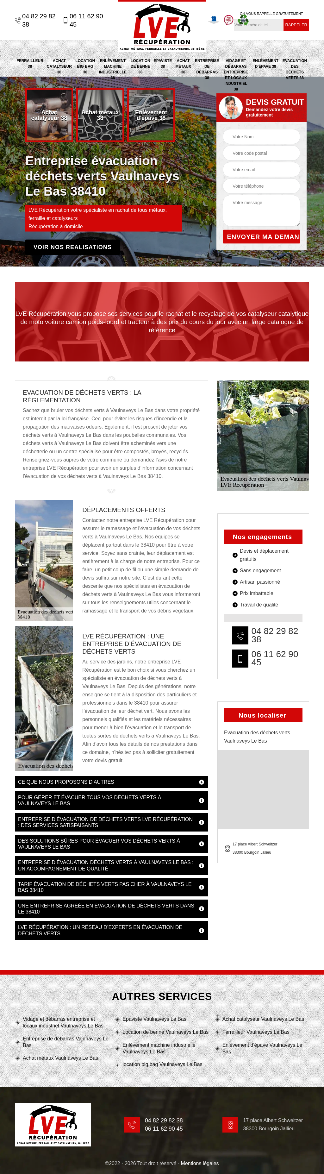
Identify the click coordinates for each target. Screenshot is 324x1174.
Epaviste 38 (163, 64)
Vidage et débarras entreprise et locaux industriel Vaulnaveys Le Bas (63, 1022)
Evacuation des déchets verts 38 (295, 69)
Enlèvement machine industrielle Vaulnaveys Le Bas (158, 1048)
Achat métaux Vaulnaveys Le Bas (60, 1058)
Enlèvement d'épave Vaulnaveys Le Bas (262, 1048)
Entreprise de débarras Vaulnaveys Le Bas (66, 1042)
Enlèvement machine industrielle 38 (113, 69)
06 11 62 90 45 (82, 20)
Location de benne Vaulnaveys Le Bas (165, 1032)
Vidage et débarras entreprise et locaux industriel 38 (236, 75)
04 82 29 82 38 (35, 20)
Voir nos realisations (73, 247)
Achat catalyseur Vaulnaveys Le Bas (263, 1019)
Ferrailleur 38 (29, 64)
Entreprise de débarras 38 (207, 69)
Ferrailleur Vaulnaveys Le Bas (256, 1032)
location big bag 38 (85, 66)
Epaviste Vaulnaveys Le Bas (154, 1019)
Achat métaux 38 (183, 66)
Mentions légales (200, 1163)
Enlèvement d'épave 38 (265, 64)
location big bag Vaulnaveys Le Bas (162, 1064)
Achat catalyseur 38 (59, 66)
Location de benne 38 (140, 66)
